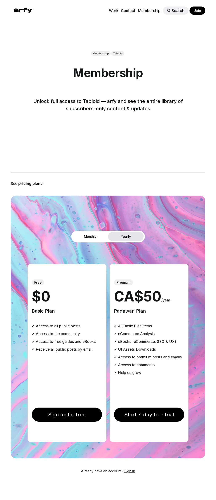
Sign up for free (67, 415)
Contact (128, 10)
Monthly (90, 236)
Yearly (126, 236)
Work (113, 10)
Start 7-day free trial (149, 415)
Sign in (129, 471)
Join (197, 10)
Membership (149, 10)
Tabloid (118, 53)
